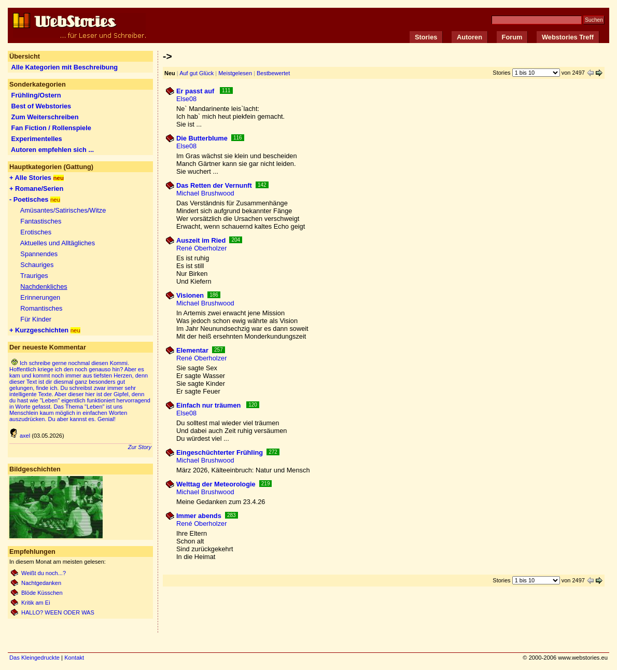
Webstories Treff (568, 37)
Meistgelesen (235, 73)
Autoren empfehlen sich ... (52, 149)
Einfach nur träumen (209, 405)
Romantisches (41, 308)
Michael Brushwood (205, 193)
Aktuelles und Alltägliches (57, 243)
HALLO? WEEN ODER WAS (57, 612)
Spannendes (39, 254)
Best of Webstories (41, 106)
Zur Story (139, 447)
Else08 (186, 99)
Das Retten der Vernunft (214, 185)
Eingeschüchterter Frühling (219, 452)
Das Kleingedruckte (34, 657)
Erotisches (35, 232)
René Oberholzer (201, 248)
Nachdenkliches (43, 286)
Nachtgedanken (41, 583)
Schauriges (36, 265)
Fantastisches (40, 221)
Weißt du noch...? (43, 573)
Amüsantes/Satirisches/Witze (63, 210)
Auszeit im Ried (201, 240)
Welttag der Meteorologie (216, 484)
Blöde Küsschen (42, 593)
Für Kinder (35, 319)
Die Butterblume (202, 138)
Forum (512, 37)
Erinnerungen (40, 297)
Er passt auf (196, 91)
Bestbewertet (273, 73)
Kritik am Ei (35, 602)
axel (19, 435)
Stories (426, 37)
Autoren (469, 37)
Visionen (190, 295)
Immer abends (198, 516)
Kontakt (74, 657)
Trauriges (34, 276)
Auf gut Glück (196, 73)
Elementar (192, 350)
